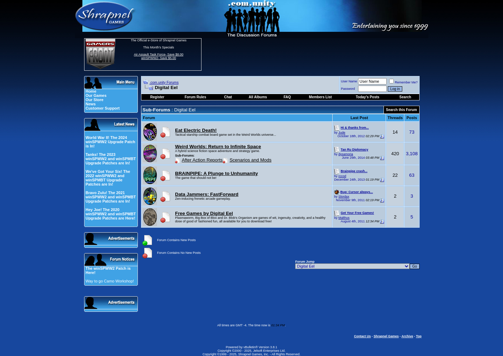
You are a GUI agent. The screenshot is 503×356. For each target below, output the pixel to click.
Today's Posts (367, 97)
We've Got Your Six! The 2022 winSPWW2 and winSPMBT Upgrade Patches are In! (108, 177)
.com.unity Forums (164, 82)
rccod (342, 176)
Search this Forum (401, 110)
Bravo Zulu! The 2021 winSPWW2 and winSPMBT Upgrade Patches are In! (111, 197)
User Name (349, 81)
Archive (407, 336)
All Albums (258, 97)
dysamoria (345, 154)
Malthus (344, 218)
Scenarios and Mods (250, 160)
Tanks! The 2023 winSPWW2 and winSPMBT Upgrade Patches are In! (111, 158)
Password (348, 89)
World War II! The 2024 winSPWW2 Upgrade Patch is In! (110, 141)
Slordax (343, 196)
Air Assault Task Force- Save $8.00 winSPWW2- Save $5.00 (158, 56)
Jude (341, 132)
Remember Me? (403, 82)
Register (157, 97)
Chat (228, 97)
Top (419, 336)
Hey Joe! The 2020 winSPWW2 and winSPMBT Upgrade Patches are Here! (111, 214)
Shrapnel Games (386, 336)
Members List (320, 97)
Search (405, 97)
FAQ (287, 97)
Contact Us (362, 336)
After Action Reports (202, 160)
